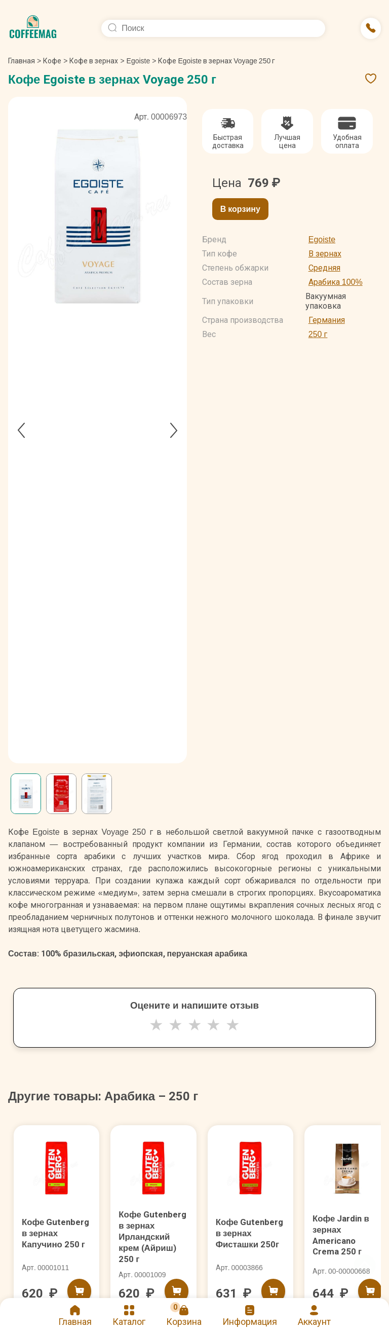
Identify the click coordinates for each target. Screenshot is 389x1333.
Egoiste (138, 61)
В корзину (240, 209)
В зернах (324, 253)
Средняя (324, 268)
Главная (24, 61)
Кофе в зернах (93, 61)
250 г (318, 334)
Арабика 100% (335, 282)
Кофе (52, 61)
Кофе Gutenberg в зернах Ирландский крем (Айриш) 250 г (149, 1242)
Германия (326, 320)
